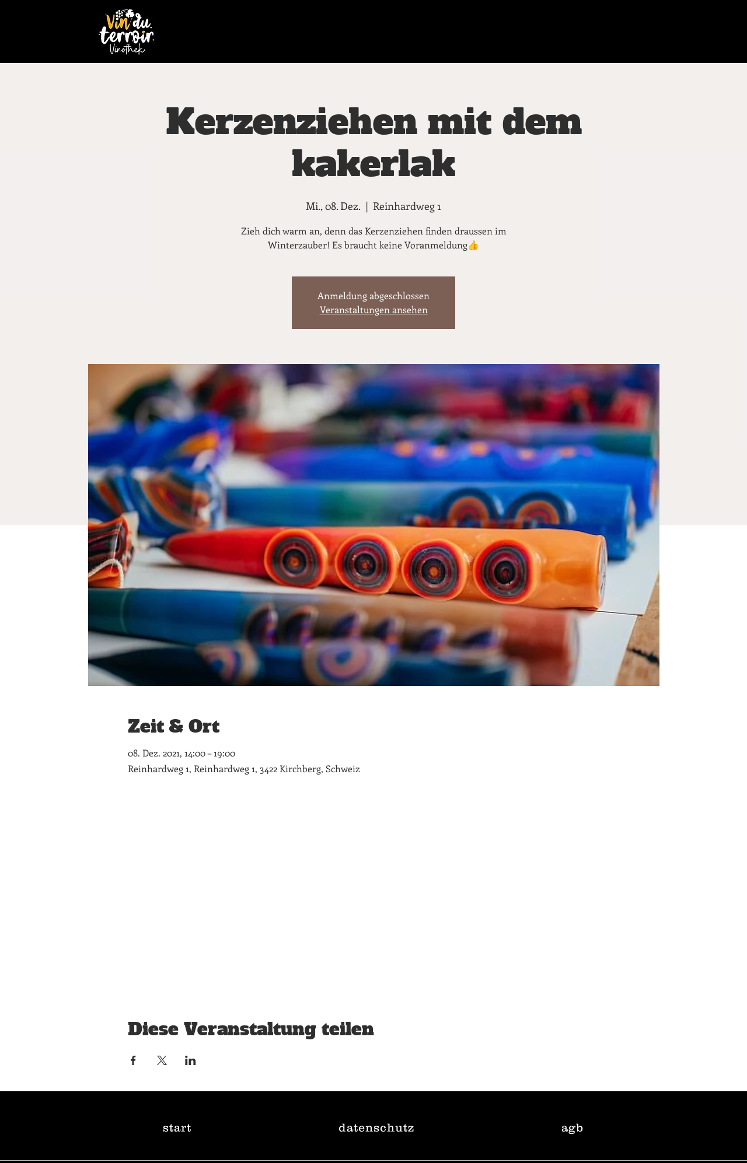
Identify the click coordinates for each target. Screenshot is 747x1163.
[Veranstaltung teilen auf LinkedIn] (190, 1060)
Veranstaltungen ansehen (374, 309)
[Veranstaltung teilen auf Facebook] (133, 1060)
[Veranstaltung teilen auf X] (161, 1060)
